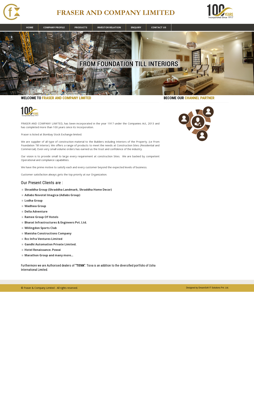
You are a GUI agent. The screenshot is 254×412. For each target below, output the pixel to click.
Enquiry (136, 27)
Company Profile (54, 28)
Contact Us (158, 27)
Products (81, 28)
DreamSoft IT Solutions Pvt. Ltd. (214, 287)
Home (29, 27)
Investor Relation (109, 28)
